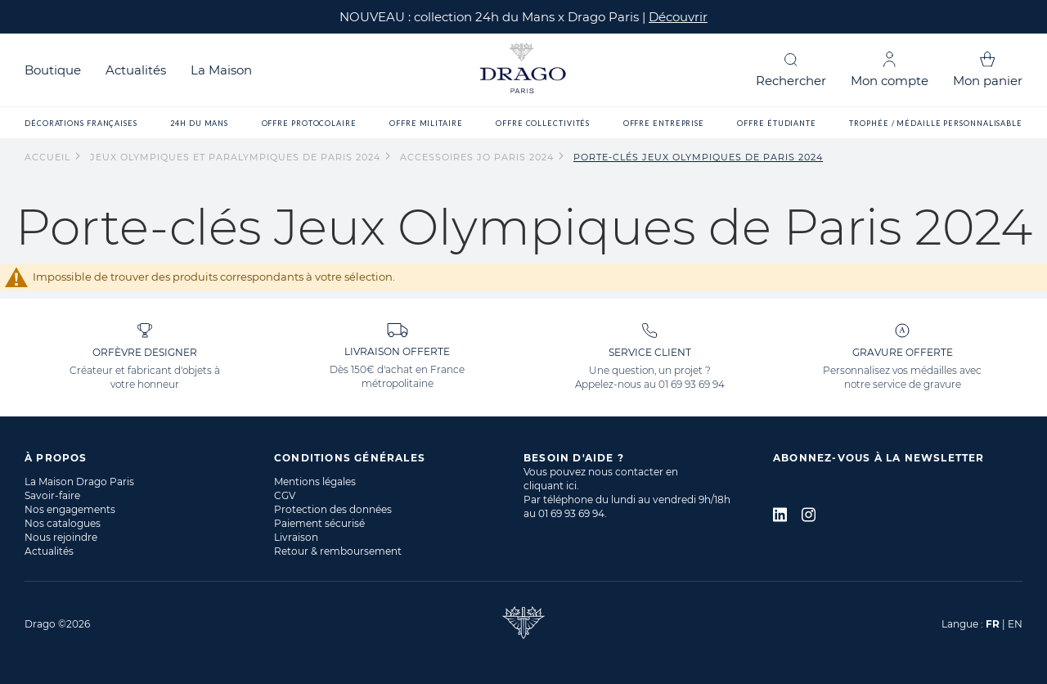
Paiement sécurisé (319, 523)
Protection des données (333, 509)
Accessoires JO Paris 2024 (478, 157)
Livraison (296, 537)
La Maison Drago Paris (79, 481)
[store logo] (523, 70)
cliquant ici (550, 485)
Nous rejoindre (61, 537)
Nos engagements (70, 509)
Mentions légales (315, 481)
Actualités (136, 70)
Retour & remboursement (338, 551)
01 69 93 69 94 (691, 384)
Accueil (49, 157)
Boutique (53, 70)
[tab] (149, 458)
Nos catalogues (63, 523)
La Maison (221, 70)
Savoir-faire (52, 495)
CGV (284, 495)
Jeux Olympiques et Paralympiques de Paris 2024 (237, 157)
